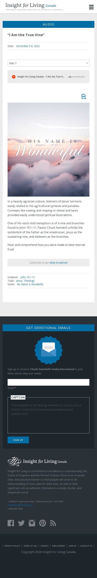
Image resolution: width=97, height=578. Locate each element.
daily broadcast (59, 262)
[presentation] (38, 423)
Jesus (19, 280)
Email (12, 388)
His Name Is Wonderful (30, 284)
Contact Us (86, 546)
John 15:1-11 (28, 277)
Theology (29, 280)
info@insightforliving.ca (20, 505)
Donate (44, 546)
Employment (58, 546)
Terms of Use (30, 546)
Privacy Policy (12, 546)
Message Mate (84, 96)
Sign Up (18, 440)
